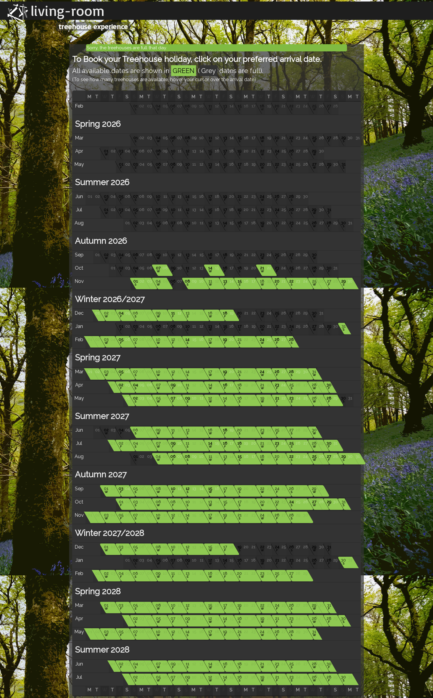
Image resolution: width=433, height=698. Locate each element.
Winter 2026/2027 (109, 299)
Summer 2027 (101, 416)
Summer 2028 (101, 650)
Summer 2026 (101, 182)
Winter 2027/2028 (108, 533)
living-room (68, 11)
